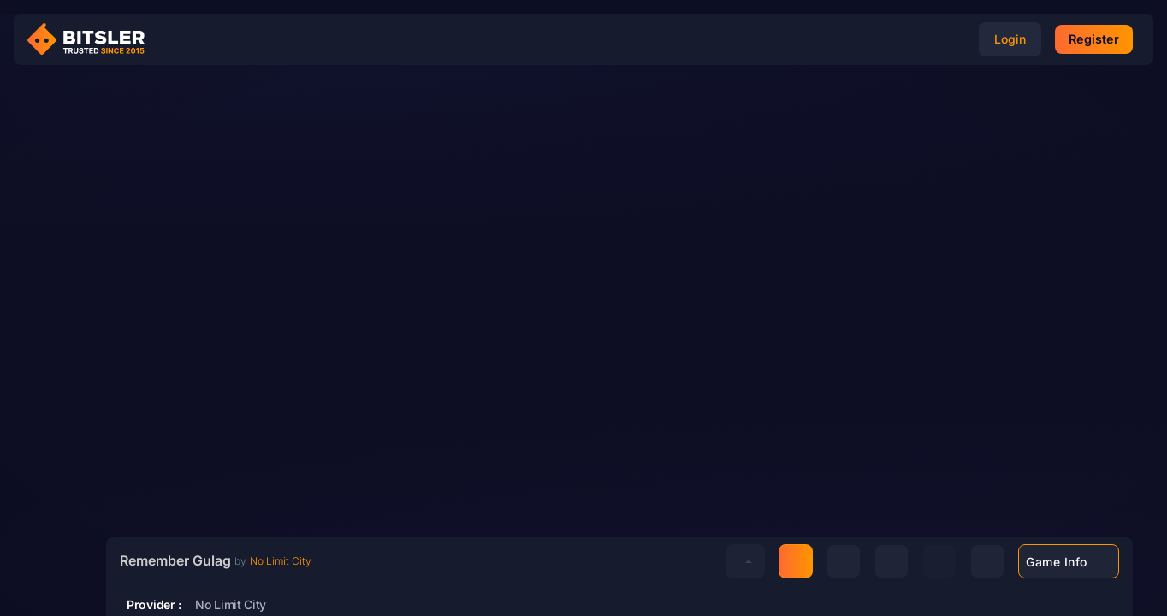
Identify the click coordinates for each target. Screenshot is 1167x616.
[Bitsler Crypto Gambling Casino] (92, 39)
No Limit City (280, 560)
